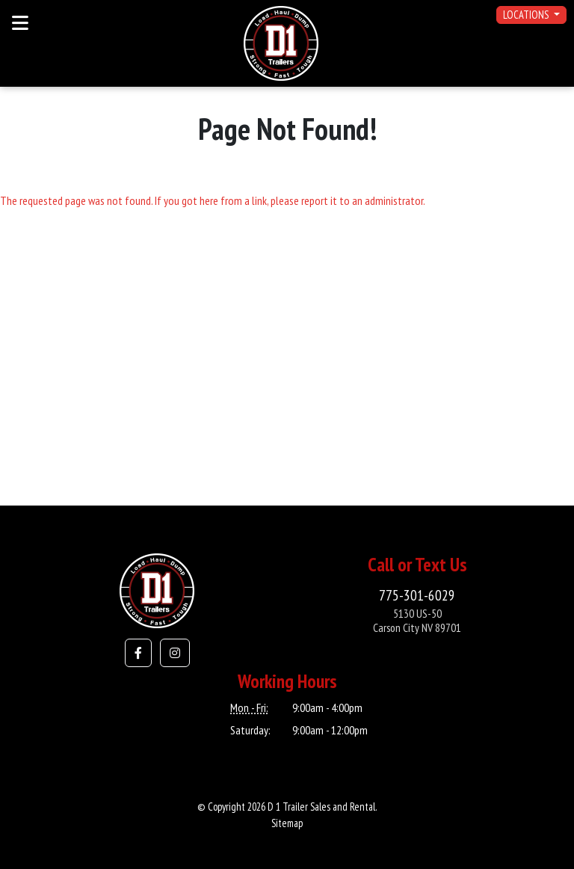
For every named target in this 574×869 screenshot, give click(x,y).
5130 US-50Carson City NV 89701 (417, 620)
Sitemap (287, 823)
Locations (527, 14)
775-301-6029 (417, 595)
